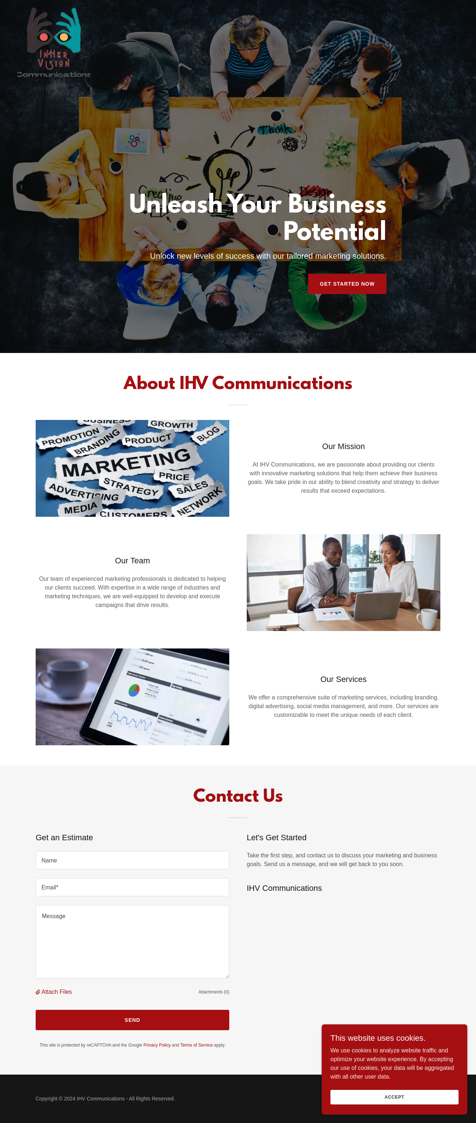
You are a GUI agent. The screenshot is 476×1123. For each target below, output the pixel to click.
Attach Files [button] (56, 992)
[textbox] (132, 860)
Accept (394, 1096)
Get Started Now (347, 284)
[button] (38, 992)
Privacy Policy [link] (157, 1045)
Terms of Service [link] (196, 1045)
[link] (53, 9)
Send (132, 1020)
